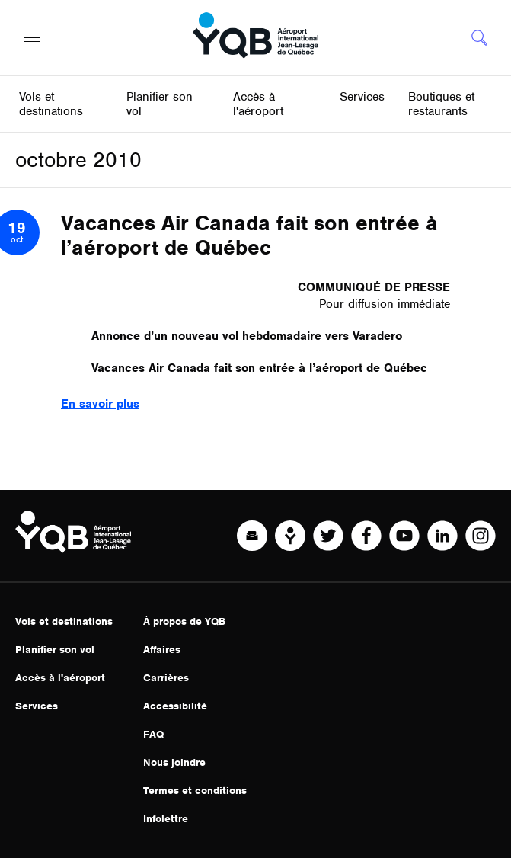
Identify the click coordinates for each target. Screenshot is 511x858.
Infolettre (165, 818)
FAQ (153, 734)
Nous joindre (174, 762)
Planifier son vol (54, 649)
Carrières (166, 677)
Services (36, 706)
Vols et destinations (64, 621)
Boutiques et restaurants (441, 104)
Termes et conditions (195, 790)
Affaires (161, 649)
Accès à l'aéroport (60, 677)
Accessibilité (175, 706)
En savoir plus (100, 403)
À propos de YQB (184, 621)
